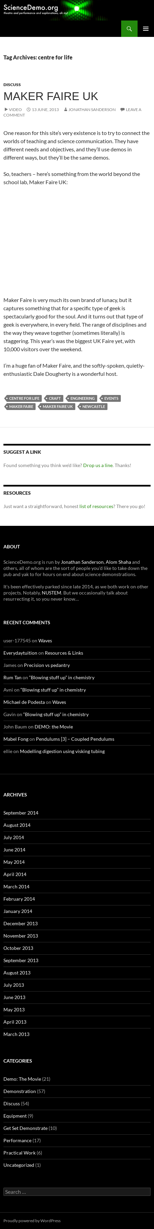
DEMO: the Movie (54, 726)
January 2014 (17, 911)
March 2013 (16, 1034)
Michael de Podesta (24, 702)
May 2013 (14, 1009)
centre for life (24, 398)
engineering (82, 398)
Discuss (12, 84)
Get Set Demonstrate (25, 1128)
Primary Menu (146, 29)
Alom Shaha (118, 562)
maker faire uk (58, 406)
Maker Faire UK (50, 96)
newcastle (93, 406)
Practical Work (19, 1153)
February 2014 (19, 899)
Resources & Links (64, 653)
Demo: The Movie (22, 1079)
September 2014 (20, 813)
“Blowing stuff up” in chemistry (61, 677)
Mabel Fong (15, 739)
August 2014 (16, 825)
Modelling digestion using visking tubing (62, 751)
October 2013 (18, 948)
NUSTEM (51, 593)
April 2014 (14, 874)
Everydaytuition (20, 653)
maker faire (21, 406)
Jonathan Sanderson (92, 109)
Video (15, 109)
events (111, 398)
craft (55, 398)
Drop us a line (98, 465)
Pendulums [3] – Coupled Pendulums (75, 739)
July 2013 (13, 985)
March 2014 (16, 886)
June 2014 (14, 849)
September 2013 (20, 960)
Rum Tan (12, 677)
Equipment (15, 1116)
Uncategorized (18, 1165)
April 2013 (14, 1022)
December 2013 (20, 923)
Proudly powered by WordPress (32, 1220)
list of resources (96, 506)
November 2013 (20, 936)
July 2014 (13, 837)
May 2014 (14, 862)
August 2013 (16, 972)
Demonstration (19, 1091)
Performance (17, 1140)
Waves (45, 640)
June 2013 (14, 997)
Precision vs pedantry (47, 665)
